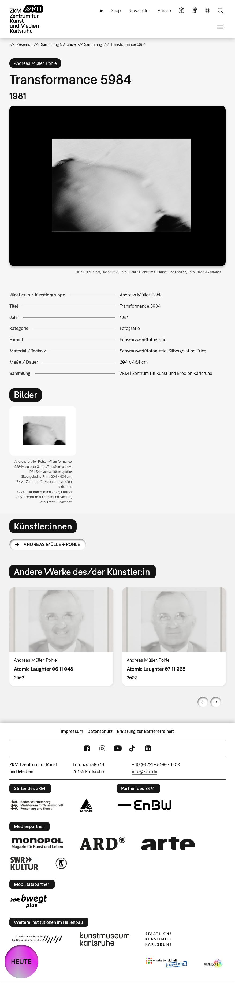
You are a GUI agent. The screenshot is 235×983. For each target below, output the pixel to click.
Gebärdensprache (194, 11)
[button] (117, 186)
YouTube (117, 748)
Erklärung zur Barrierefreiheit (145, 731)
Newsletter (139, 10)
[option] (45, 457)
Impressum (72, 731)
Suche (220, 11)
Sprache (207, 11)
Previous (202, 702)
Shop (116, 10)
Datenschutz (100, 731)
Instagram (102, 748)
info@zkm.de (144, 771)
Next (215, 702)
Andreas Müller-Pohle (52, 544)
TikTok (132, 748)
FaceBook (87, 748)
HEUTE (21, 961)
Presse (164, 10)
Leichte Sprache (181, 11)
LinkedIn (148, 748)
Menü (220, 27)
